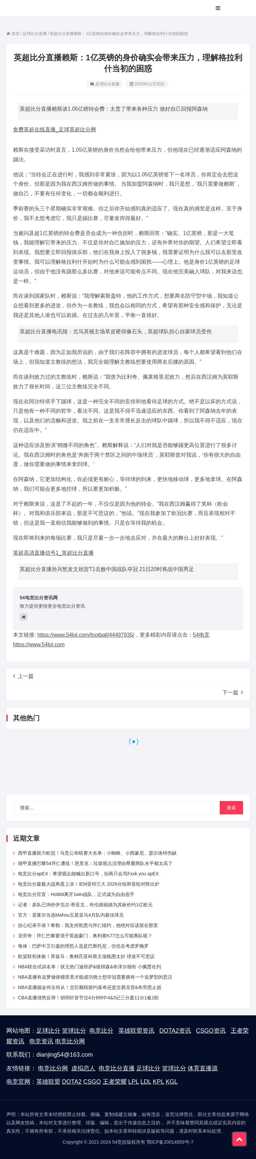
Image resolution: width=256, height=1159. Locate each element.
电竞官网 (18, 1081)
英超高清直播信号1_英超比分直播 (53, 553)
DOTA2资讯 (175, 1030)
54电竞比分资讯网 (39, 597)
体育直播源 (203, 1068)
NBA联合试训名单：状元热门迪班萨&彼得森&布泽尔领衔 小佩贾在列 (89, 966)
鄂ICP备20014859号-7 (170, 1142)
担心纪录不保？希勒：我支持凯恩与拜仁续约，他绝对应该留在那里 (88, 925)
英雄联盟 (48, 1081)
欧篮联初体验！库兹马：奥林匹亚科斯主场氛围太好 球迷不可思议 (86, 956)
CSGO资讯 (211, 1030)
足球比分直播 (107, 84)
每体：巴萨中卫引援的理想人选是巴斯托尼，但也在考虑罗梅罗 (83, 946)
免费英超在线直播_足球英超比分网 (54, 129)
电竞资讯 (41, 1041)
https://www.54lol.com (39, 644)
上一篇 (23, 676)
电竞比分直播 (117, 1068)
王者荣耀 (115, 1081)
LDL (145, 1081)
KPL (158, 1081)
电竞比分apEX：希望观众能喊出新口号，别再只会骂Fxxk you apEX (88, 873)
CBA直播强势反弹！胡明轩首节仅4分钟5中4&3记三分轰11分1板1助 (88, 997)
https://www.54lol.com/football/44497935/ (85, 635)
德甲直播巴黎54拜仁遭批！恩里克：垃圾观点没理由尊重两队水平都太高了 (95, 863)
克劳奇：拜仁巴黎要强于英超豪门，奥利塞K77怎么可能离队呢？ (85, 935)
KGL (172, 1081)
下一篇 (232, 692)
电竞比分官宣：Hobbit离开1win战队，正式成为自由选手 (76, 894)
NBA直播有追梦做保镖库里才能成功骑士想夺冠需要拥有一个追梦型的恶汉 (95, 977)
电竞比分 (101, 1030)
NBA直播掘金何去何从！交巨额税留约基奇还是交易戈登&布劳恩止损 (89, 987)
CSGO (92, 1081)
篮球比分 (74, 1030)
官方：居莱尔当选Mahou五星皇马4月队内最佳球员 (71, 915)
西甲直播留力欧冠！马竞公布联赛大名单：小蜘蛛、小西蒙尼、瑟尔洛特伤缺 (97, 853)
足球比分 (48, 1030)
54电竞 (201, 635)
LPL (133, 1081)
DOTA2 (72, 1081)
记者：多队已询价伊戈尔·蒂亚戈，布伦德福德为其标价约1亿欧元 (85, 904)
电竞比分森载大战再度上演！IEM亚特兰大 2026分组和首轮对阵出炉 (88, 884)
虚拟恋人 (83, 1068)
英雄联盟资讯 (136, 1030)
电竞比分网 (70, 1041)
